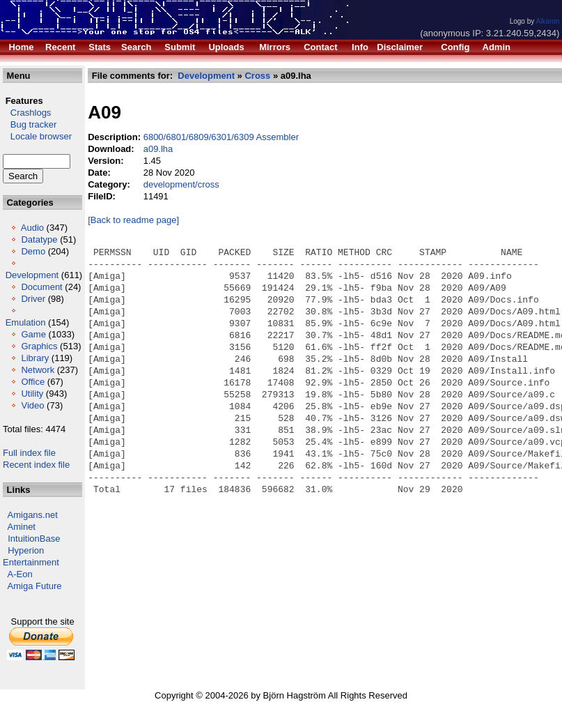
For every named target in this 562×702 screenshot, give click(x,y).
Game (33, 334)
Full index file (29, 453)
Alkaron (547, 21)
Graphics (39, 346)
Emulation (26, 322)
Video (32, 405)
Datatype (39, 239)
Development (32, 275)
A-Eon (20, 574)
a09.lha (158, 149)
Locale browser (37, 136)
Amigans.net (33, 515)
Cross (257, 75)
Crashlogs (27, 112)
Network (37, 370)
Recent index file (36, 464)
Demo (33, 251)
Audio (32, 227)
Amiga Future (35, 586)
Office (33, 381)
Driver (33, 298)
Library (35, 358)
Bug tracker (29, 124)
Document (41, 287)
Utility (32, 393)
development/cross (181, 184)
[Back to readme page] (133, 220)
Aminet (22, 526)
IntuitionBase (34, 538)
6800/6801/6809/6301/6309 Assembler (221, 137)
